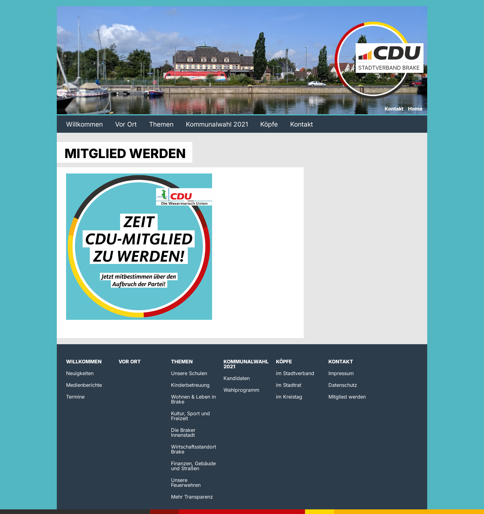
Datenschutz (342, 385)
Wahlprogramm (241, 390)
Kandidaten (236, 378)
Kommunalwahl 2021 (217, 124)
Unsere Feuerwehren (186, 482)
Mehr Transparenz (192, 497)
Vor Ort (126, 124)
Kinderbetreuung (190, 385)
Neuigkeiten (80, 373)
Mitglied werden (347, 397)
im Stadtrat (288, 385)
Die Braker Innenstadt (183, 432)
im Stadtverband (295, 373)
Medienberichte (84, 385)
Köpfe (269, 124)
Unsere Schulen (189, 373)
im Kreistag (289, 397)
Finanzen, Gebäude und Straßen (193, 465)
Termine (75, 397)
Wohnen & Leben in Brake (193, 399)
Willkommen (84, 124)
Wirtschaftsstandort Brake (193, 449)
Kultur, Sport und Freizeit (190, 415)
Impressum (341, 373)
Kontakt (394, 109)
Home (415, 109)
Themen (161, 124)
